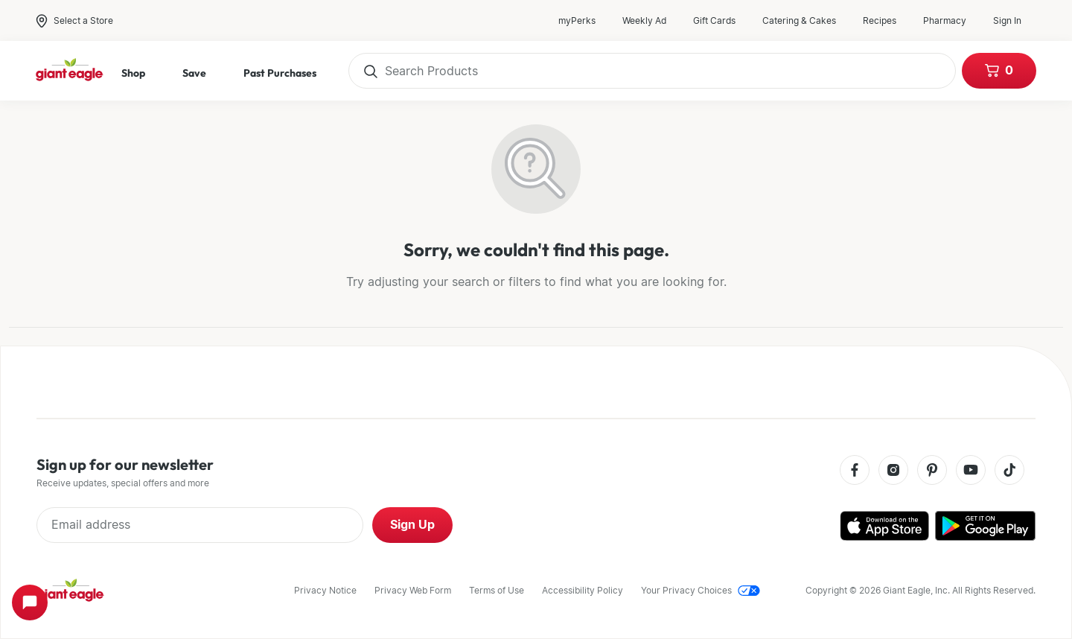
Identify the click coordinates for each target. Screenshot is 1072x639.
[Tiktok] (1009, 471)
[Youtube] (971, 471)
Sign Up (412, 525)
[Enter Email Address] (199, 525)
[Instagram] (893, 471)
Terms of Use (496, 590)
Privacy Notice (325, 590)
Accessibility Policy (582, 590)
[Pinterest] (932, 471)
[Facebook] (855, 471)
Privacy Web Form (412, 590)
